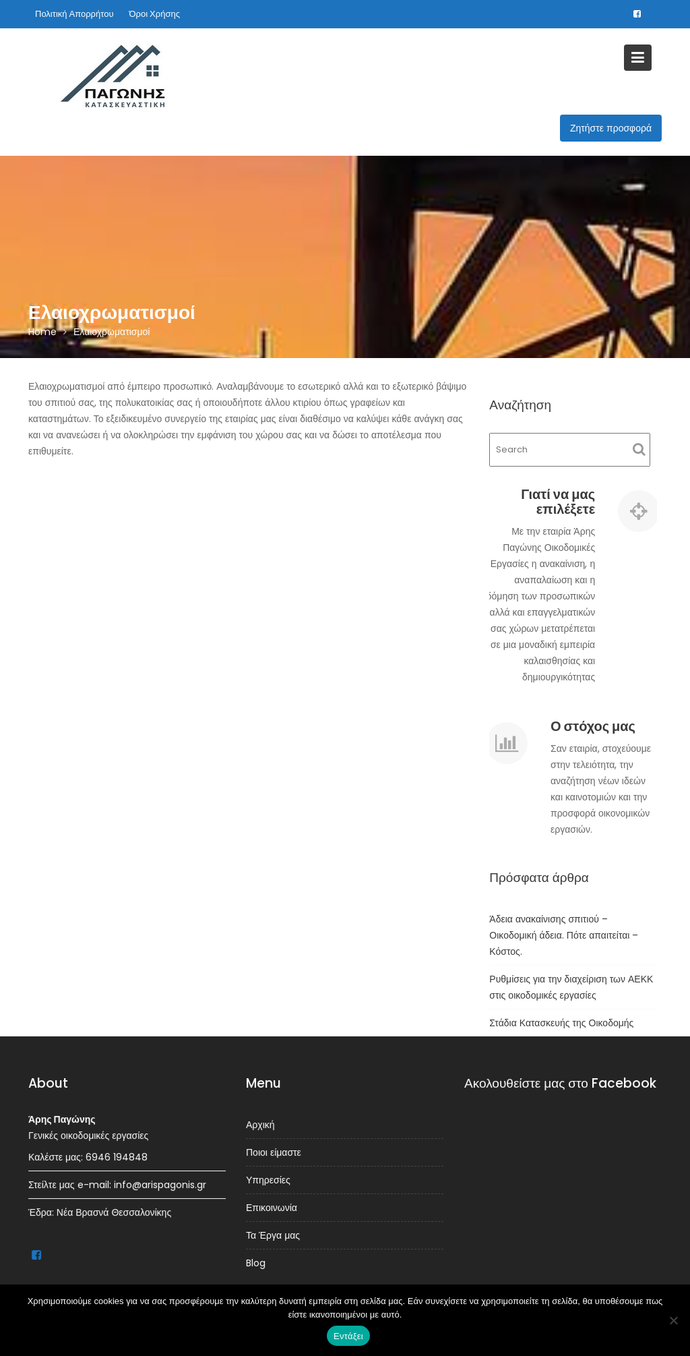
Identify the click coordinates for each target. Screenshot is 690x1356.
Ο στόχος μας (593, 726)
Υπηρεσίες (269, 1180)
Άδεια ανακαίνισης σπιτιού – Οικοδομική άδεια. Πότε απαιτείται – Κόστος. (563, 935)
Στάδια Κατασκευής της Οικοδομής (561, 1023)
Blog (257, 1261)
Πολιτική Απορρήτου (74, 13)
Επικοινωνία (272, 1207)
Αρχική (261, 1125)
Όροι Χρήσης (154, 13)
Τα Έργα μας (274, 1234)
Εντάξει (348, 1336)
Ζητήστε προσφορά (611, 128)
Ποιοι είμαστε (274, 1152)
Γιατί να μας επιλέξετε (558, 502)
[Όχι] (673, 1320)
